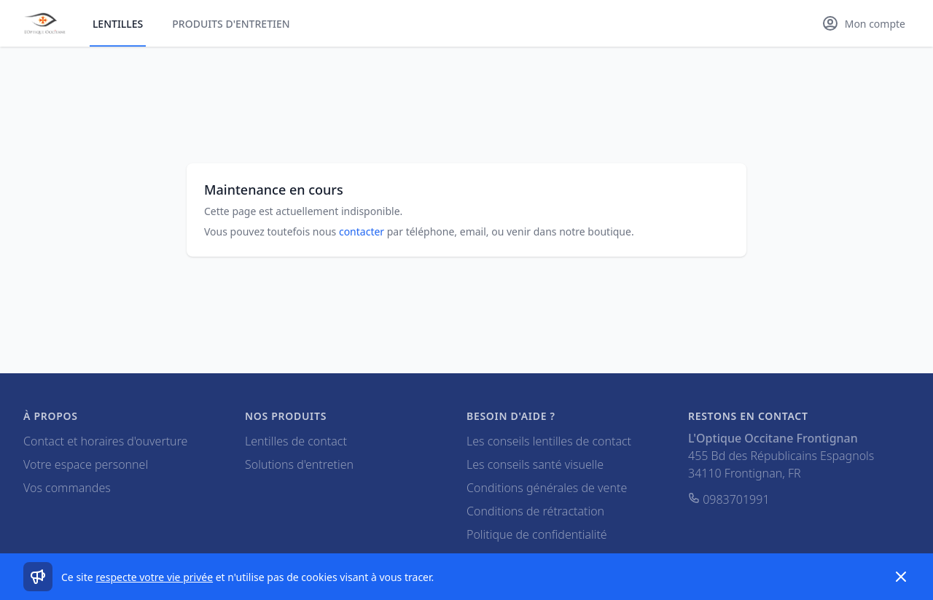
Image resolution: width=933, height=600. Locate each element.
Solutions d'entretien (299, 464)
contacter (361, 231)
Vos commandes (67, 488)
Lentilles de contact (296, 441)
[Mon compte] (863, 23)
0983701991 (729, 499)
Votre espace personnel (85, 464)
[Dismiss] (901, 576)
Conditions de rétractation (535, 511)
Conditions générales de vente (546, 488)
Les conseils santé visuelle (535, 464)
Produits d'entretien (230, 24)
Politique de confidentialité (536, 534)
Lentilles (118, 24)
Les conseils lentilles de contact (548, 441)
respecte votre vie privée (154, 577)
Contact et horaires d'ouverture (105, 441)
